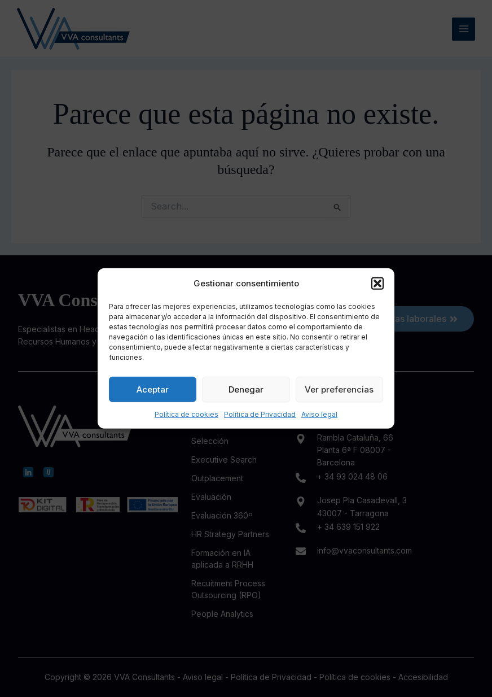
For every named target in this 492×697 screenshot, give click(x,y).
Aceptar (153, 389)
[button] (377, 283)
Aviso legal (319, 414)
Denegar (246, 389)
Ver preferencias (339, 389)
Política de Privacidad (260, 414)
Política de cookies (186, 414)
